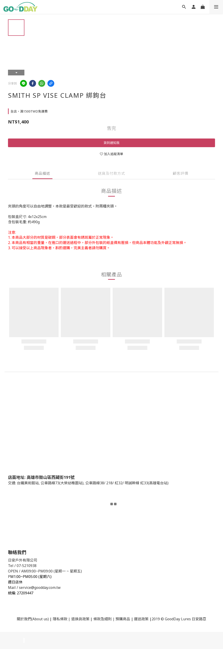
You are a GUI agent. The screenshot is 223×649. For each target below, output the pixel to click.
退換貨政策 (80, 618)
